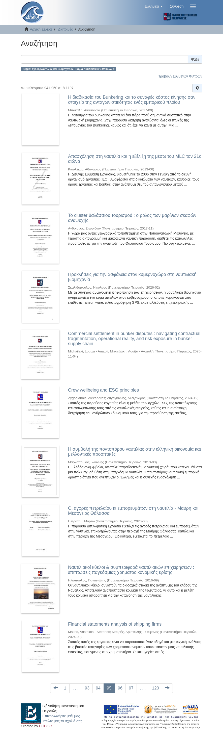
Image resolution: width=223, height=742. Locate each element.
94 (98, 688)
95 (109, 688)
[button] (153, 6)
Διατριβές (65, 29)
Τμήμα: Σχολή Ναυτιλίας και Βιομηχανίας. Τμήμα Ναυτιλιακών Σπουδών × (68, 68)
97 (131, 688)
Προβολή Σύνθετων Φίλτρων (179, 76)
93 (87, 688)
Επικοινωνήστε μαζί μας (61, 716)
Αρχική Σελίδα (41, 29)
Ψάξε (195, 59)
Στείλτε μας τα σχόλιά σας (62, 721)
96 (120, 688)
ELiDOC (45, 726)
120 (155, 688)
